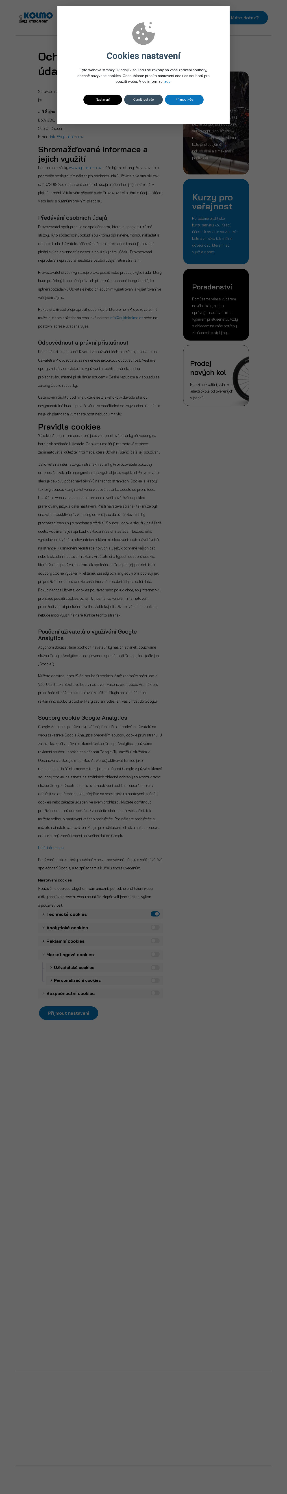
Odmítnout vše (143, 99)
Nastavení (103, 99)
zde (167, 81)
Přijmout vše (184, 99)
